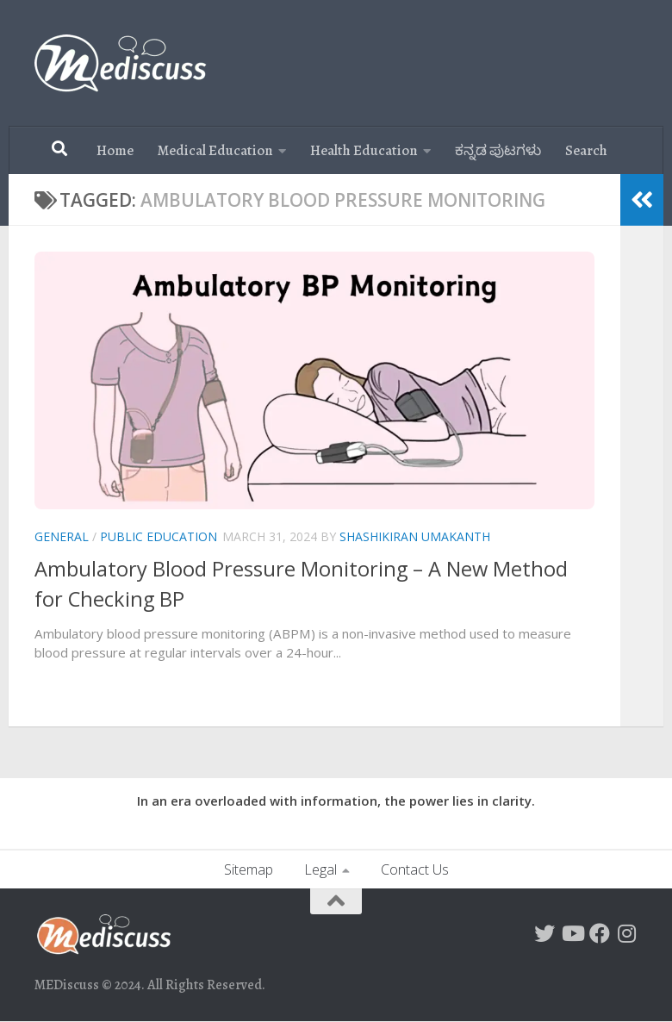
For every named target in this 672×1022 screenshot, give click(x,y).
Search (586, 150)
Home (115, 150)
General (61, 536)
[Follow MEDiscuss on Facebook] (599, 933)
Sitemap (248, 869)
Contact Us (415, 869)
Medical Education (215, 150)
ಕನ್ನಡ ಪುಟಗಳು (498, 150)
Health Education (364, 150)
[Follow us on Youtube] (572, 933)
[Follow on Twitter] (544, 933)
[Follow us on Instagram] (627, 933)
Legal (320, 869)
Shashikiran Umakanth (414, 536)
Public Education (158, 536)
